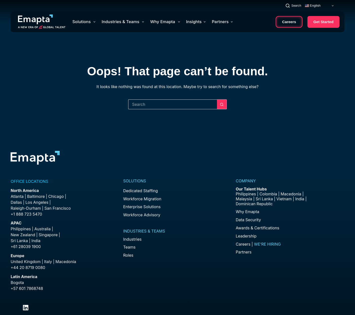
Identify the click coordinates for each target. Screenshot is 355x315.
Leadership (246, 236)
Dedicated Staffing (140, 190)
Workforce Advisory (141, 214)
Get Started (323, 22)
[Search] (293, 5)
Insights (196, 21)
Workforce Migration (142, 198)
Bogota (17, 282)
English (312, 6)
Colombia (268, 193)
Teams (129, 247)
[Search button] (222, 104)
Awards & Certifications (257, 227)
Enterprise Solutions (142, 206)
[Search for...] (172, 104)
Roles (128, 255)
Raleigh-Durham (26, 208)
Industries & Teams (124, 22)
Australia (43, 228)
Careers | (258, 244)
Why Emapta (166, 22)
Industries (132, 239)
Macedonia (65, 261)
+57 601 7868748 (27, 288)
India (299, 198)
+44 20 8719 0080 (28, 267)
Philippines (21, 228)
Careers (289, 22)
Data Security (248, 219)
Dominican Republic (254, 203)
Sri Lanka (19, 240)
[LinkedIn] (25, 307)
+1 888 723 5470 (26, 214)
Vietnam (284, 198)
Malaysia (244, 198)
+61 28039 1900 (26, 246)
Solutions (84, 22)
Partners (222, 21)
